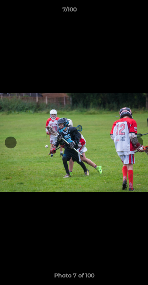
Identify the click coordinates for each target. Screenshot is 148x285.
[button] (119, 11)
